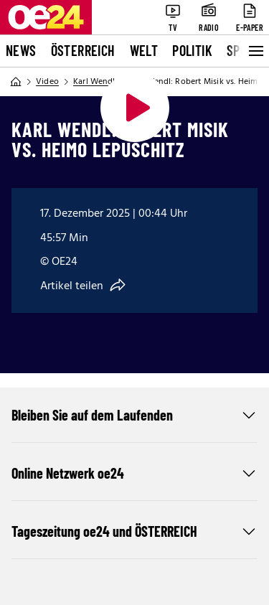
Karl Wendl (94, 82)
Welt (144, 50)
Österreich (83, 50)
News (21, 50)
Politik (192, 50)
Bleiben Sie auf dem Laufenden (134, 414)
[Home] (16, 82)
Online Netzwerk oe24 (134, 473)
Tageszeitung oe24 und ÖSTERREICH (134, 531)
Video (47, 82)
